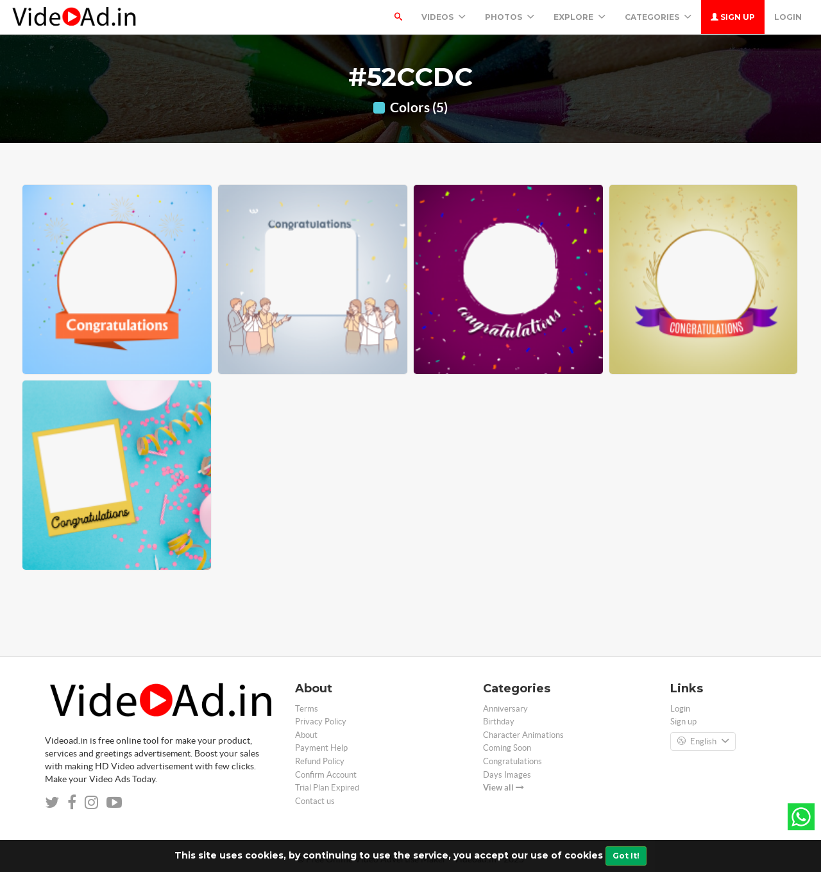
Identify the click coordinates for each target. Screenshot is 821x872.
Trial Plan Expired (327, 787)
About (306, 735)
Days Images (507, 775)
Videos (443, 17)
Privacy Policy (320, 721)
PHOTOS (509, 17)
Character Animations (523, 735)
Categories (658, 17)
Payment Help (321, 748)
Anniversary (505, 709)
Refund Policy (319, 761)
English (703, 742)
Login (788, 17)
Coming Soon (507, 748)
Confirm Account (326, 775)
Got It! (626, 855)
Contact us (315, 801)
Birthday (498, 721)
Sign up (733, 17)
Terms (306, 709)
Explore (579, 17)
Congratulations (512, 761)
